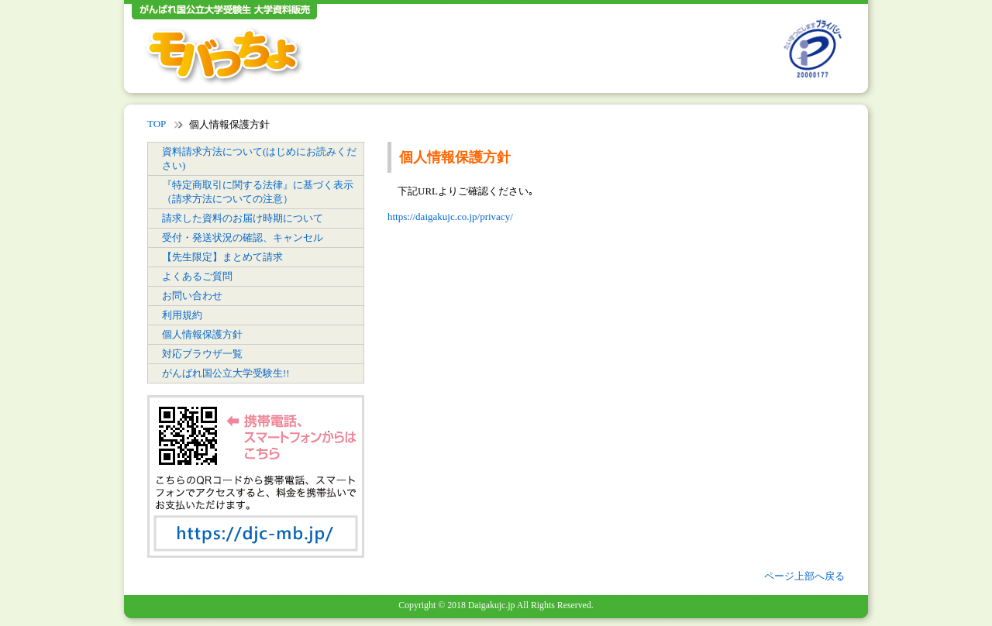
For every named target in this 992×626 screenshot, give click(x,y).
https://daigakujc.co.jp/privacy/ (450, 216)
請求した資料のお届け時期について (242, 218)
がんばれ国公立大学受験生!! (226, 373)
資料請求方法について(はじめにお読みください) (259, 158)
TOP (156, 123)
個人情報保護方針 (202, 334)
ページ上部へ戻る (804, 576)
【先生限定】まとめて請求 (222, 257)
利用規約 (182, 315)
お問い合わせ (192, 295)
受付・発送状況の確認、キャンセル (242, 237)
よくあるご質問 (197, 276)
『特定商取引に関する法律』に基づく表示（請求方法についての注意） (257, 192)
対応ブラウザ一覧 (202, 353)
